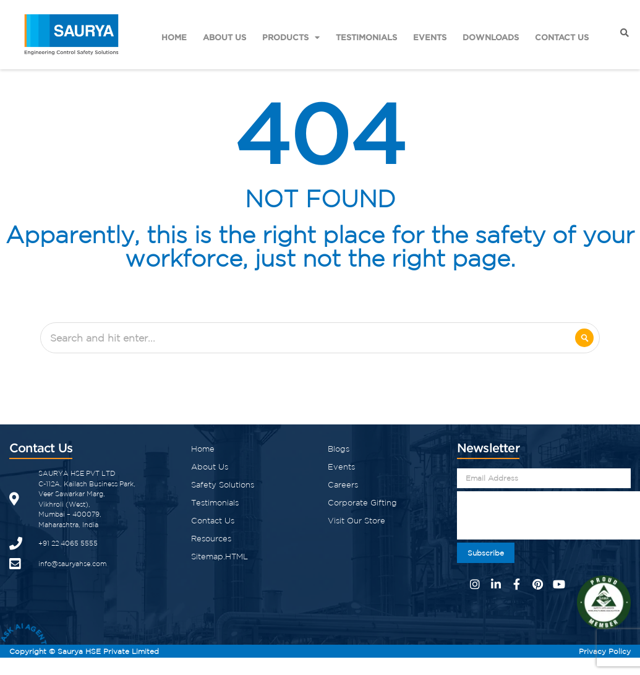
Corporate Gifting (362, 502)
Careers (343, 484)
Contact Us (562, 37)
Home (174, 37)
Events (429, 37)
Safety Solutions (222, 484)
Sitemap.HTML (219, 556)
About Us (224, 37)
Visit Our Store (356, 520)
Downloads (491, 37)
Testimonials (366, 37)
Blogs (338, 449)
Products (291, 37)
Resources (211, 538)
